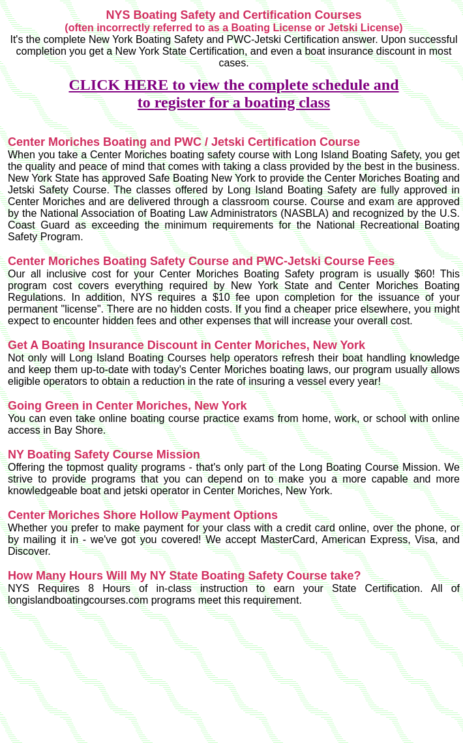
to (146, 102)
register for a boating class (242, 102)
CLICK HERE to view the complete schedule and (234, 84)
